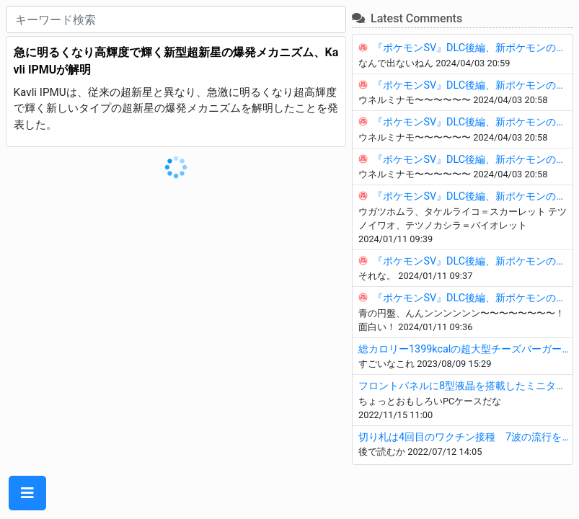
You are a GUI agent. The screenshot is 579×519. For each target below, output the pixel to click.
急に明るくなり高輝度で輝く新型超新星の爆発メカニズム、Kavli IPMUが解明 (176, 60)
